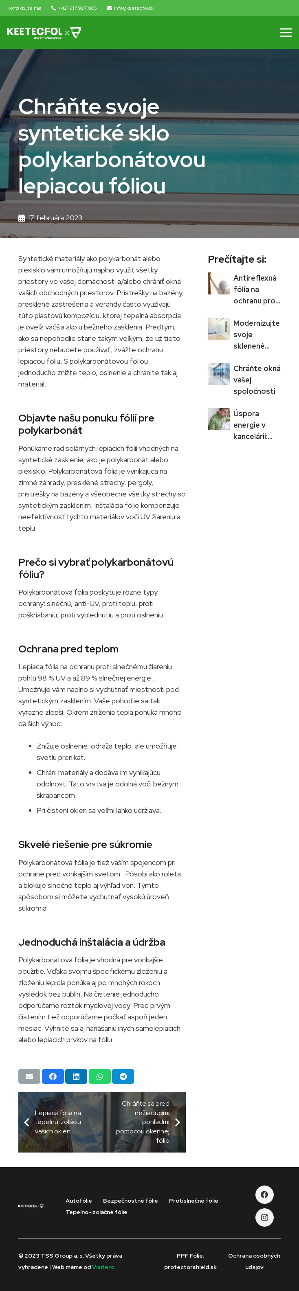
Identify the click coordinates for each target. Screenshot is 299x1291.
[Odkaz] (44, 32)
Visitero (103, 1267)
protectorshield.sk (190, 1267)
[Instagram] (264, 1217)
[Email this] (29, 1076)
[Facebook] (264, 1195)
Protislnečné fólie (193, 1200)
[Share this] (53, 1076)
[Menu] (286, 32)
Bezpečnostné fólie (130, 1200)
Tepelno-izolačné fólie (97, 1212)
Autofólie (79, 1200)
